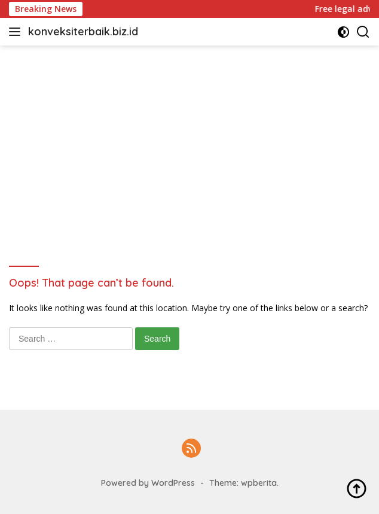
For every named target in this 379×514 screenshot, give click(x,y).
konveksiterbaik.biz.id (83, 31)
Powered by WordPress (148, 482)
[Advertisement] (189, 135)
